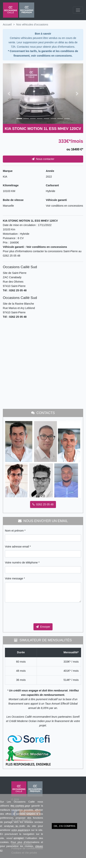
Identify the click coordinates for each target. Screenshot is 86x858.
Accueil (7, 24)
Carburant (52, 185)
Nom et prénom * (15, 530)
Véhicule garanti (56, 199)
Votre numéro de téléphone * (22, 562)
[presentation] (33, 612)
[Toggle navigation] (78, 10)
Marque (7, 170)
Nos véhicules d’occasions (32, 24)
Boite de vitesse (13, 199)
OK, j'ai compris (64, 826)
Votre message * (15, 578)
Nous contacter (43, 158)
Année (50, 170)
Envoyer (43, 626)
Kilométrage (11, 185)
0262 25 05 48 (43, 504)
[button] (9, 93)
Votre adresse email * (18, 546)
